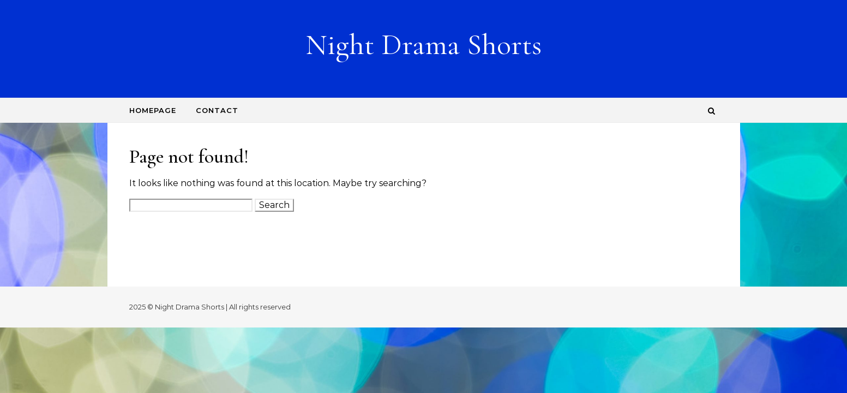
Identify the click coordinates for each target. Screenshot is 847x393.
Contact (217, 110)
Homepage (152, 110)
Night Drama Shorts (423, 44)
